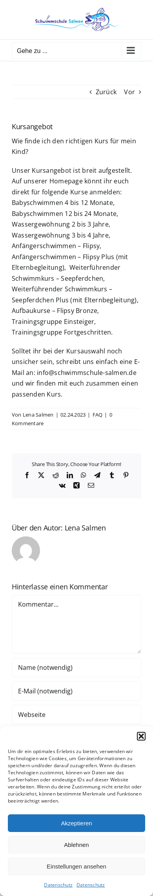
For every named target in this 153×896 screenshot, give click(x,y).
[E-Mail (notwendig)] (76, 691)
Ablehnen (76, 844)
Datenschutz (58, 884)
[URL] (76, 714)
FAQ (98, 414)
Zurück (106, 92)
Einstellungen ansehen (76, 866)
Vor (129, 92)
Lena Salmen (38, 414)
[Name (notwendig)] (76, 667)
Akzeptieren (76, 823)
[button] (141, 736)
